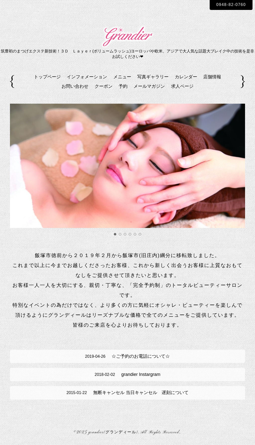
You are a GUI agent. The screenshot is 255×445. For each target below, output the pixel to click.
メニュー (122, 76)
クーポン (104, 86)
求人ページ (182, 86)
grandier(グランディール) (113, 432)
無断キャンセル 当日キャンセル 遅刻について (127, 392)
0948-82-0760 (231, 4)
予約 (123, 86)
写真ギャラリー (153, 76)
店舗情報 (212, 76)
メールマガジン (149, 86)
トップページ (47, 76)
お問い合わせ (75, 86)
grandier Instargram (127, 374)
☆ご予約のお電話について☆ (127, 356)
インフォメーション (87, 76)
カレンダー (186, 76)
